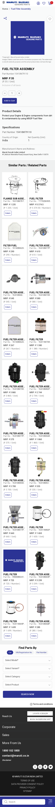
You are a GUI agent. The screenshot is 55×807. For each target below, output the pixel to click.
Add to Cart (9, 101)
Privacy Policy (27, 787)
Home (5, 9)
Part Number (41, 652)
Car (10, 652)
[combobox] (27, 660)
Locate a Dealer (40, 714)
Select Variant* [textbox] (12, 668)
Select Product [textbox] (12, 685)
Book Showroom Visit (40, 719)
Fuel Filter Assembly (21, 9)
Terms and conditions (41, 704)
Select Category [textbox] (12, 676)
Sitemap (27, 791)
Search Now (27, 694)
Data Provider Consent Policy (27, 784)
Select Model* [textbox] (11, 660)
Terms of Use (27, 780)
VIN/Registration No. (24, 652)
